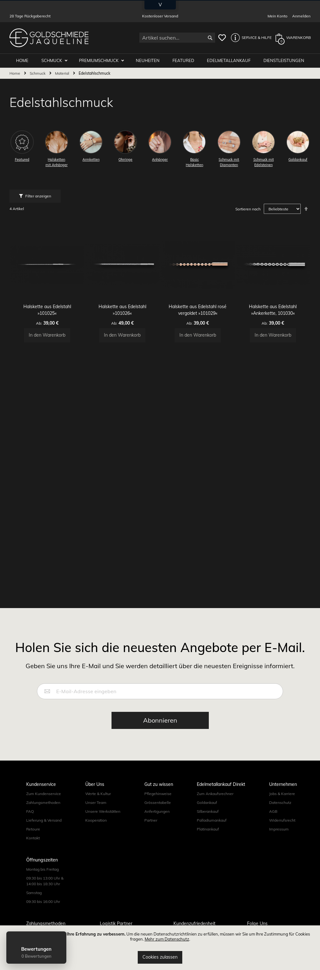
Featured (185, 60)
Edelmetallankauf (230, 60)
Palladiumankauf (211, 820)
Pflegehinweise (158, 793)
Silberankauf (208, 811)
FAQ (30, 811)
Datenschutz (280, 802)
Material (62, 73)
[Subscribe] (160, 720)
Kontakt (33, 838)
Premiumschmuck (103, 60)
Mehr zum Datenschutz (167, 939)
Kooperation (96, 820)
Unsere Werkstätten (102, 811)
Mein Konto (277, 16)
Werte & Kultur (98, 793)
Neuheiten (151, 60)
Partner (150, 820)
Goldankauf (207, 802)
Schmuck (57, 60)
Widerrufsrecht (282, 820)
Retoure (33, 829)
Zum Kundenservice (43, 793)
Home (15, 73)
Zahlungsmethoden (43, 802)
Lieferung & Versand (44, 820)
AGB (273, 811)
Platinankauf (208, 829)
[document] (160, 948)
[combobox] (177, 38)
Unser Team (95, 802)
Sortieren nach (248, 209)
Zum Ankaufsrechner (215, 793)
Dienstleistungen (284, 60)
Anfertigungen (157, 811)
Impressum (279, 829)
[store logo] (48, 37)
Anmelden (301, 16)
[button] (249, 38)
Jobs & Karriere (282, 793)
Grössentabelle (157, 802)
